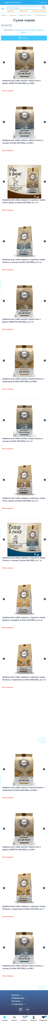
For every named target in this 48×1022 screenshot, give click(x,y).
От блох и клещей (39, 11)
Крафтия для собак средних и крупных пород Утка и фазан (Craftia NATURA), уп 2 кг (23, 499)
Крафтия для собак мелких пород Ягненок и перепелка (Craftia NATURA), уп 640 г (23, 380)
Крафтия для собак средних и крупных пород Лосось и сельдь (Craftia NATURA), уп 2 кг (23, 261)
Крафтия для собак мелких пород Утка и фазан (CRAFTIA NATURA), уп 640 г (21, 82)
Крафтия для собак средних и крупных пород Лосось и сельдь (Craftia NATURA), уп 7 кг (23, 559)
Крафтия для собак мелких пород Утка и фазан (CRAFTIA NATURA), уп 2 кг (21, 320)
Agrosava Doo (6, 25)
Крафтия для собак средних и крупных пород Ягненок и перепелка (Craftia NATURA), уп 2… (23, 907)
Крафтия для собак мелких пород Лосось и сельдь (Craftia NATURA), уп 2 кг (22, 439)
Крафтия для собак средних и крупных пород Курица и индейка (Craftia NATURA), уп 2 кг (23, 618)
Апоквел (10, 11)
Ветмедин (23, 11)
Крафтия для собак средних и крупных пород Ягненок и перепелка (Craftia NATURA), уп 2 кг (24, 678)
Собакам (13, 15)
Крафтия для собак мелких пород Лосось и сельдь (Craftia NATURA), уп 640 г (22, 141)
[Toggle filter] (24, 38)
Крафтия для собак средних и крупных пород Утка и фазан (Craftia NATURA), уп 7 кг (23, 201)
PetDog (3, 15)
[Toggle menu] (3, 9)
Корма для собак (25, 15)
